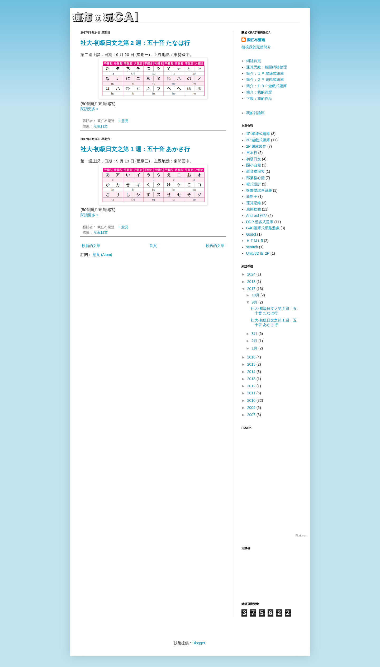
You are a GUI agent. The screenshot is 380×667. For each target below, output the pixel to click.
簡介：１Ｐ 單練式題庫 (265, 73)
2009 (251, 407)
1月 (254, 348)
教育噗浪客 (255, 171)
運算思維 (253, 203)
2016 (251, 357)
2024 (251, 274)
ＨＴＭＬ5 (254, 241)
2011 (251, 393)
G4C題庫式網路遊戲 (263, 228)
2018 (251, 281)
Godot (251, 234)
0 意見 (124, 121)
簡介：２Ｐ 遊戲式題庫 (265, 79)
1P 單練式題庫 (258, 134)
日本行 (251, 153)
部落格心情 (255, 178)
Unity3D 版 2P (258, 253)
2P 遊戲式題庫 (258, 140)
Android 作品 (256, 215)
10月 (255, 295)
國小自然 (253, 165)
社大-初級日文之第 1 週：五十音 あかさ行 (135, 149)
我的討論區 (255, 113)
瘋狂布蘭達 (256, 40)
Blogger (198, 643)
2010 (251, 400)
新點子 (251, 196)
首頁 (153, 246)
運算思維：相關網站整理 (266, 67)
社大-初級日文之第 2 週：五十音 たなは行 (135, 43)
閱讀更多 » (89, 109)
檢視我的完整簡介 (256, 47)
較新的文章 (91, 246)
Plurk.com (301, 535)
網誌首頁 (253, 61)
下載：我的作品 (259, 98)
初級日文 (101, 126)
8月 (254, 334)
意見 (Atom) (102, 255)
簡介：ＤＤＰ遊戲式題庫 (266, 86)
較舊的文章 (215, 246)
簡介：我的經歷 (259, 92)
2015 (251, 364)
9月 (254, 302)
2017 (251, 289)
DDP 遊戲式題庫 (259, 222)
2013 (251, 379)
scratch (252, 247)
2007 (251, 415)
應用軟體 (253, 209)
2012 (251, 386)
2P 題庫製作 (256, 146)
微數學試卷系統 (259, 190)
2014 (251, 372)
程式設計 (253, 184)
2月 (254, 341)
